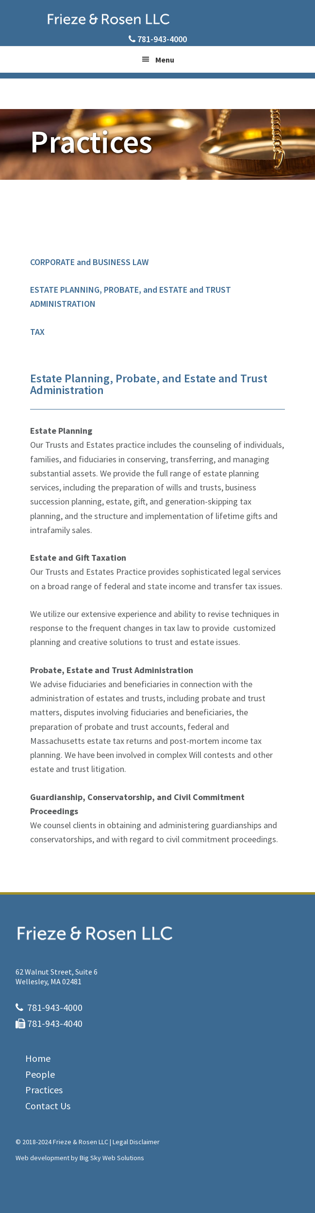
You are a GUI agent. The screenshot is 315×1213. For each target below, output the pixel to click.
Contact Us (47, 1106)
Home (37, 1058)
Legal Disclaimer (136, 1141)
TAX (37, 331)
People (40, 1074)
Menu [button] (164, 59)
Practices (44, 1090)
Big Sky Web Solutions (112, 1157)
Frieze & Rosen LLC (157, 19)
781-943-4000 (162, 39)
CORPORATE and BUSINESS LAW (89, 262)
